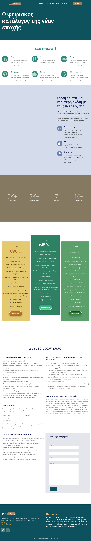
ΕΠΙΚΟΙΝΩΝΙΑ (66, 3)
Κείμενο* (64, 474)
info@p (3, 523)
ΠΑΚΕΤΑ (41, 3)
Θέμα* (64, 458)
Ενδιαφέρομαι (16, 314)
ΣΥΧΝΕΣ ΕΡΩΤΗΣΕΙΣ (53, 3)
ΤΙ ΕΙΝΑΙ (77, 3)
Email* (64, 452)
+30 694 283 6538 (6, 525)
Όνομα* (64, 446)
